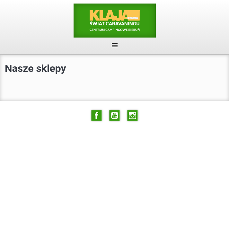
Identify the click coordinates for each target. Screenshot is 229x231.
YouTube (115, 115)
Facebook (96, 115)
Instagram (133, 115)
